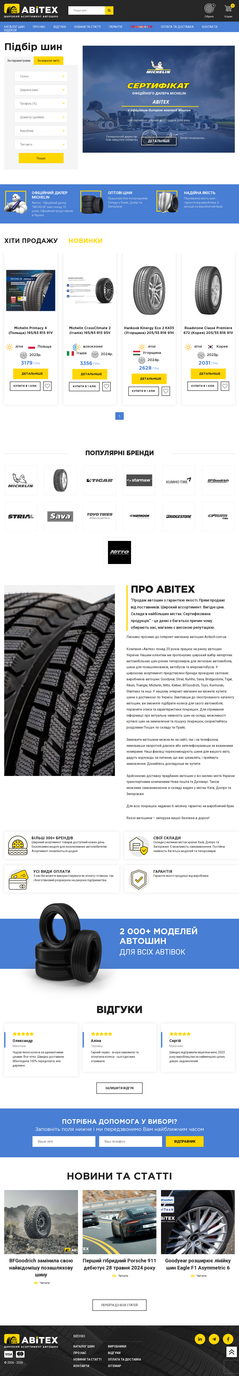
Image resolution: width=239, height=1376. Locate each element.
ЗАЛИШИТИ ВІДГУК (119, 1088)
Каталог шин (14, 27)
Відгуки (60, 27)
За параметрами (18, 60)
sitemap (114, 1366)
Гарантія (115, 27)
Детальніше (159, 141)
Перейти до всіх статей (119, 1305)
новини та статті (87, 27)
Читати (44, 1283)
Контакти (209, 27)
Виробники (117, 1346)
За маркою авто (49, 60)
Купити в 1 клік (25, 386)
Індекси (10, 30)
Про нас (39, 27)
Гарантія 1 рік (141, 27)
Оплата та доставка (177, 27)
